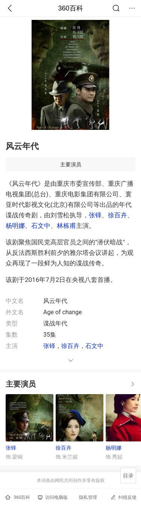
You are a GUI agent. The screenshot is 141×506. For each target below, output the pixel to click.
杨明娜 (15, 225)
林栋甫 (66, 225)
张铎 (95, 215)
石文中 (40, 225)
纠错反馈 (123, 497)
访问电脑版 (53, 497)
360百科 (70, 8)
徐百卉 (117, 215)
